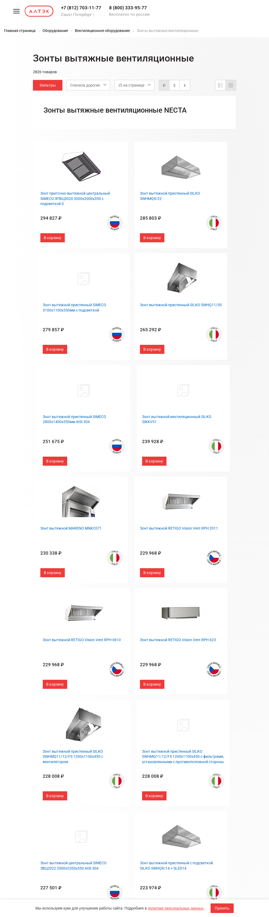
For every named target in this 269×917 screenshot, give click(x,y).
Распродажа (98, 726)
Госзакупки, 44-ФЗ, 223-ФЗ (105, 748)
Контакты (147, 732)
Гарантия (95, 757)
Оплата (93, 763)
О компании (148, 726)
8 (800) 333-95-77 (128, 7)
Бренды (94, 738)
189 (168, 705)
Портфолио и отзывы (158, 745)
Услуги (93, 775)
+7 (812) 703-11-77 (81, 7)
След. (182, 705)
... (158, 705)
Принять (222, 908)
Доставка (96, 769)
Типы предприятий (155, 738)
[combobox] (88, 85)
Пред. (107, 705)
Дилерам (146, 764)
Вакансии (146, 770)
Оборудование (100, 732)
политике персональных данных (176, 908)
